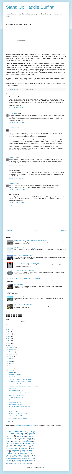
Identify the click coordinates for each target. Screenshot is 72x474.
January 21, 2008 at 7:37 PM (16, 202)
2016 (9, 327)
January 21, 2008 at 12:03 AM (17, 189)
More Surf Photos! (18, 284)
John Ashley (12, 127)
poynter (14, 463)
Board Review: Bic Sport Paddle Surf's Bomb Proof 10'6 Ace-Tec (30, 240)
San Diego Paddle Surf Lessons (20, 452)
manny (31, 461)
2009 (9, 343)
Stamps (29, 438)
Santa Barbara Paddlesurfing (13, 458)
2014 (9, 331)
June (10, 361)
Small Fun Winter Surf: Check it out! (18, 395)
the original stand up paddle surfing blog (25, 425)
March (11, 368)
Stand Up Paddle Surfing (30, 7)
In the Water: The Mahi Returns (17, 416)
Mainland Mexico (26, 441)
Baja (33, 431)
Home (36, 230)
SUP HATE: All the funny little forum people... (25, 248)
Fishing (31, 456)
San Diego (32, 445)
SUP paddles (15, 456)
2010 (9, 340)
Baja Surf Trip (17, 434)
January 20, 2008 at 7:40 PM (16, 107)
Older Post (63, 230)
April (10, 365)
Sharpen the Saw (13, 399)
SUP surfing (21, 436)
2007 (9, 421)
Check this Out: (13, 388)
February (11, 370)
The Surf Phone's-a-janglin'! (16, 397)
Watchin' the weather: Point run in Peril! (19, 393)
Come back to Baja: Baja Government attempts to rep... (23, 386)
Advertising (31, 460)
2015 (9, 329)
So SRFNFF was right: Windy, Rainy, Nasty (20, 381)
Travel (15, 441)
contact (18, 461)
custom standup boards (16, 431)
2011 (9, 338)
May (10, 363)
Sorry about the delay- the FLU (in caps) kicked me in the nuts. (23, 278)
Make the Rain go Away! (15, 374)
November (12, 349)
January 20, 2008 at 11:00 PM (17, 152)
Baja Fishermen (23, 455)
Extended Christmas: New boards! (18, 418)
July (10, 358)
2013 (9, 334)
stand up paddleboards (13, 443)
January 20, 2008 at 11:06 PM (17, 178)
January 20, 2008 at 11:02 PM (17, 165)
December (12, 347)
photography (8, 463)
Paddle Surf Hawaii (26, 458)
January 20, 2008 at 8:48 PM (16, 122)
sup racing (24, 440)
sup (24, 463)
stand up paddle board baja (20, 460)
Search (9, 292)
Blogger (43, 467)
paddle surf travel (11, 440)
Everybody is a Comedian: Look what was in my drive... (23, 383)
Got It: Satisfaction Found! (15, 402)
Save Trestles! (12, 377)
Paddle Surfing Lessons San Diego (22, 255)
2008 (9, 345)
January (11, 372)
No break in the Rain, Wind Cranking (18, 413)
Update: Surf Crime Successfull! (17, 409)
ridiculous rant (23, 453)
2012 (9, 336)
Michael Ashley (13, 113)
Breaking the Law (13, 411)
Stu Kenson (24, 448)
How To (33, 452)
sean (21, 463)
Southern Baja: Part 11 (19, 296)
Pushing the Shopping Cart (16, 390)
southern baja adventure (18, 450)
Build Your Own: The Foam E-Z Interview (24, 270)
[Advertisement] (36, 218)
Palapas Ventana (12, 453)
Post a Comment (12, 205)
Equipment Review (14, 447)
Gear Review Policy (10, 461)
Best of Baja (24, 456)
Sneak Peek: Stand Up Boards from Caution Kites (26, 263)
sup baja (28, 463)
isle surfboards (25, 461)
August (11, 356)
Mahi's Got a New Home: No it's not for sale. (20, 379)
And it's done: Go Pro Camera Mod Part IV (24, 304)
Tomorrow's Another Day (15, 404)
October (11, 352)
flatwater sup (21, 445)
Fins (30, 455)
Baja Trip (20, 438)
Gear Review (25, 447)
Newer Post (9, 230)
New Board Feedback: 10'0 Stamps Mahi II (20, 406)
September (12, 354)
